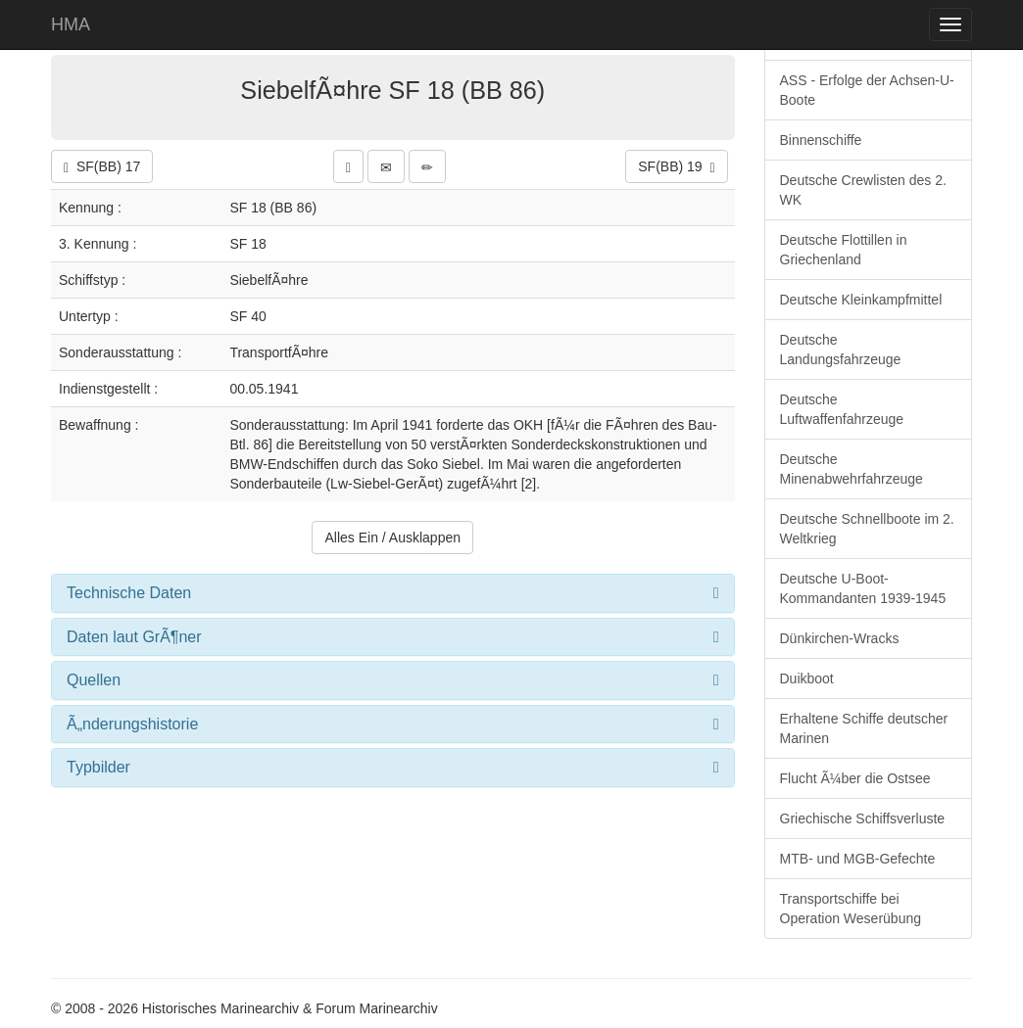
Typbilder (98, 767)
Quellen (94, 680)
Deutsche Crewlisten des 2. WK (863, 190)
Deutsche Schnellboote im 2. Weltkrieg (867, 528)
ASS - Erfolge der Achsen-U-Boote (867, 90)
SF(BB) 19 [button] (676, 167)
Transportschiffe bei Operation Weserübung (851, 908)
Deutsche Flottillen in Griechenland (843, 249)
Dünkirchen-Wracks (840, 638)
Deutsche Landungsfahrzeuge (840, 349)
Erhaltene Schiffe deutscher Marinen (864, 728)
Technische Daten (129, 592)
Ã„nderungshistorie (132, 724)
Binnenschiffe (821, 140)
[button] (348, 166)
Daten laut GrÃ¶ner (134, 637)
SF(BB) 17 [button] (102, 167)
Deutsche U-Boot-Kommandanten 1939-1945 (863, 588)
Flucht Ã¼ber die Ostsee (855, 778)
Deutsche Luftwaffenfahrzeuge (842, 409)
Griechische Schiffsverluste (863, 818)
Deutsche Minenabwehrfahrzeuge (851, 469)
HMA (70, 24)
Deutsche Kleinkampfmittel (861, 299)
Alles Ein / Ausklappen (392, 537)
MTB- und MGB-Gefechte (858, 858)
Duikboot (807, 678)
